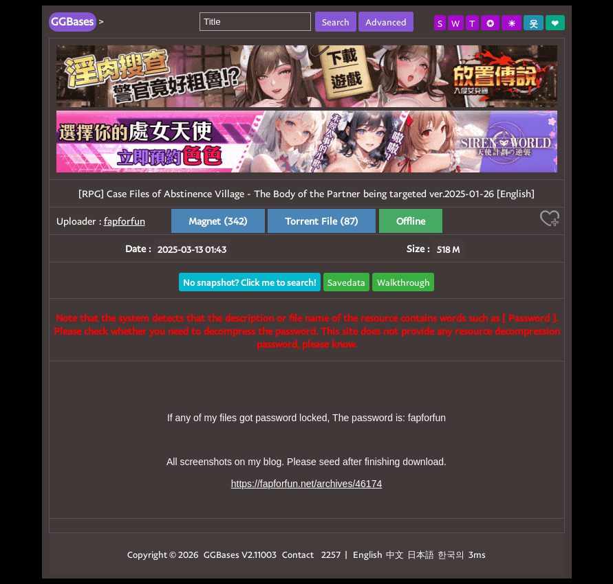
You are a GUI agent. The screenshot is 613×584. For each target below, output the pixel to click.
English (368, 554)
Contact (298, 554)
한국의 (452, 554)
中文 (395, 554)
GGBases (221, 554)
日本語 (420, 554)
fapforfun (124, 220)
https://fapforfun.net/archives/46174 (306, 483)
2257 (331, 554)
